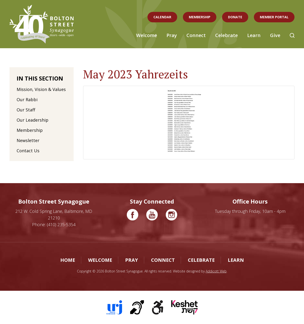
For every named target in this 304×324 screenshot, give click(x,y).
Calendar (162, 17)
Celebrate (226, 35)
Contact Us (28, 150)
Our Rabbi (27, 99)
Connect (196, 35)
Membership (199, 17)
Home (67, 260)
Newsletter (28, 140)
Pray (171, 35)
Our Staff (26, 110)
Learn (254, 35)
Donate (235, 17)
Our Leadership (32, 120)
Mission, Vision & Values (41, 89)
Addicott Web (216, 271)
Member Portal (274, 17)
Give (275, 35)
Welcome (146, 35)
